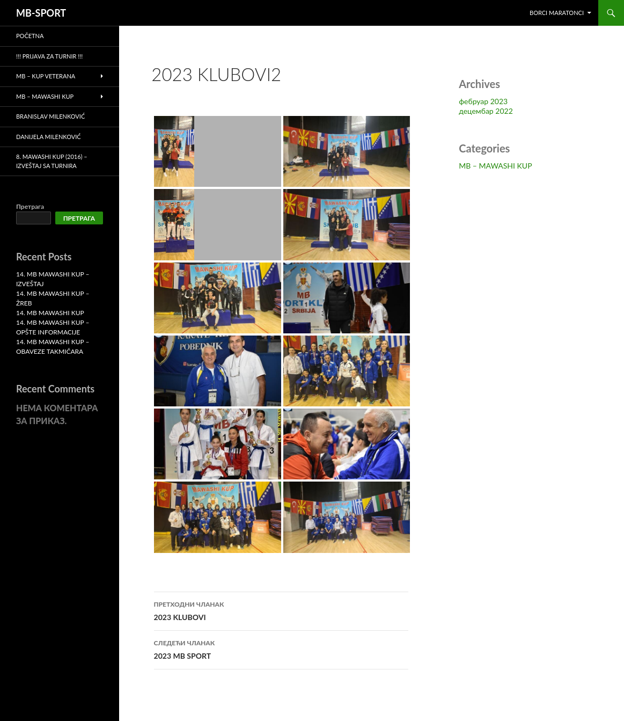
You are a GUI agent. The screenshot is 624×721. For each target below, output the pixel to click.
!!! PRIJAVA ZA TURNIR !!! (49, 56)
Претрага (30, 206)
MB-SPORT (41, 13)
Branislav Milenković (50, 116)
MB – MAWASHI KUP (495, 165)
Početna (29, 35)
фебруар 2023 (483, 101)
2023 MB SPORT (281, 648)
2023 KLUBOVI (281, 610)
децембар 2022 (486, 110)
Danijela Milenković (48, 136)
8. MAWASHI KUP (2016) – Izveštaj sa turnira (51, 161)
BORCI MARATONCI (557, 12)
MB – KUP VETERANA (45, 75)
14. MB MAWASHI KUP (50, 313)
